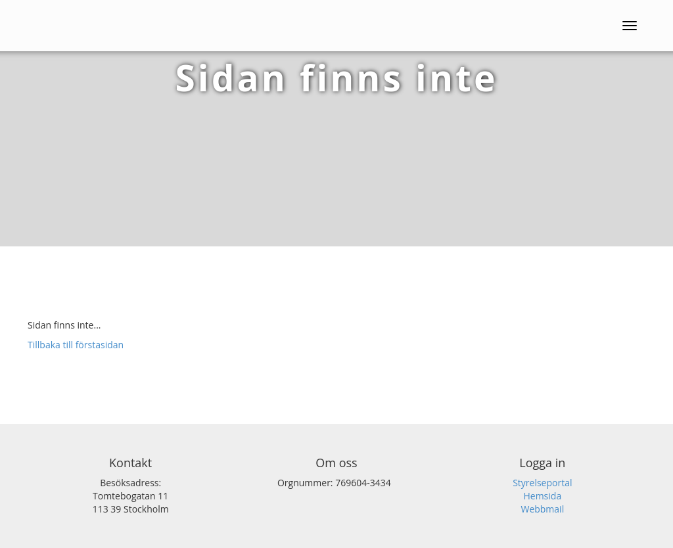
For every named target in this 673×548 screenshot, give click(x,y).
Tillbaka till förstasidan (76, 344)
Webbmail (542, 509)
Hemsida (542, 496)
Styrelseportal (542, 482)
